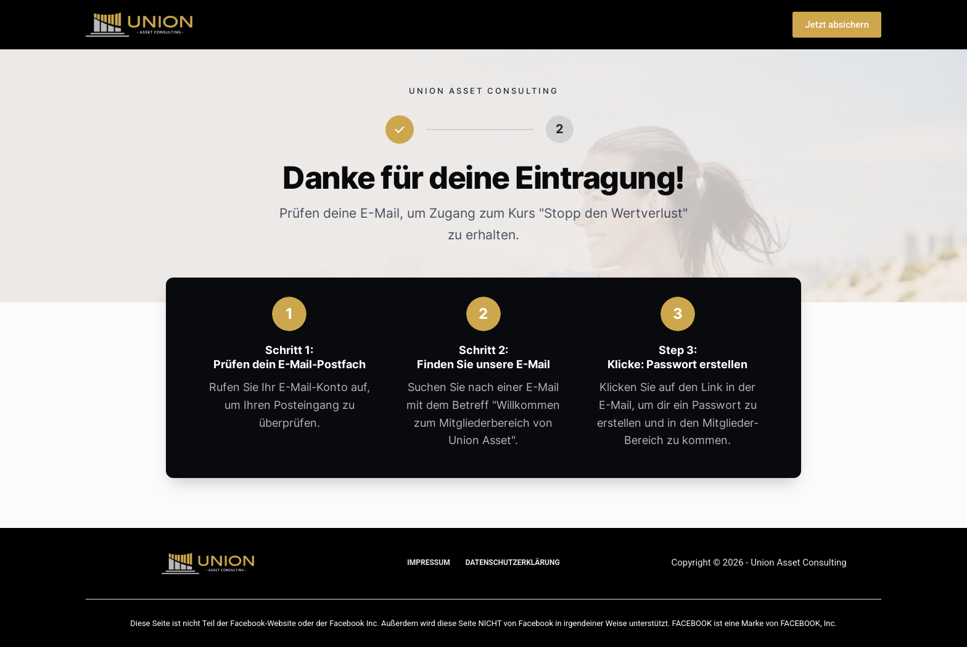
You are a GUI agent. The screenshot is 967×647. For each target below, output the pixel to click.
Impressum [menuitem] (428, 562)
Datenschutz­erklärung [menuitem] (513, 562)
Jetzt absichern (837, 24)
